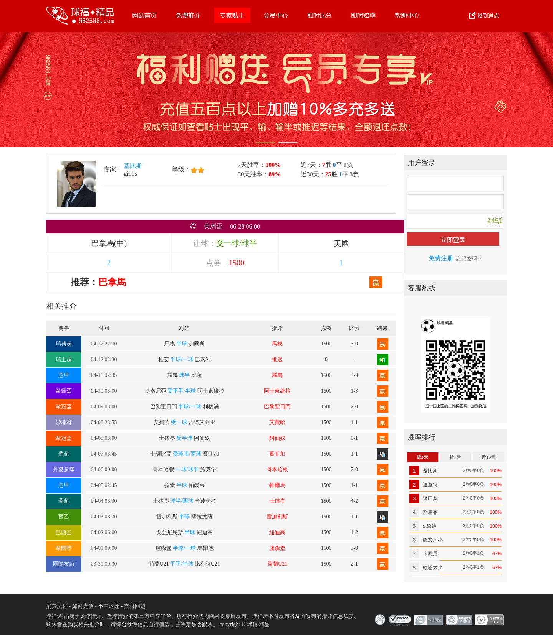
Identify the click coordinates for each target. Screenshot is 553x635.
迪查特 (430, 484)
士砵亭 (277, 501)
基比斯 (133, 166)
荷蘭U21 (277, 564)
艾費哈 (277, 422)
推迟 (277, 359)
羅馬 (277, 375)
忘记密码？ (469, 259)
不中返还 (108, 606)
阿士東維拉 (277, 391)
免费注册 (441, 258)
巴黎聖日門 (277, 407)
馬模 (277, 344)
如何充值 (83, 606)
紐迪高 (277, 532)
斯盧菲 (430, 512)
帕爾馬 (277, 485)
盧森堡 (277, 548)
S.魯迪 (430, 526)
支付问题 (135, 606)
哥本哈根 (277, 469)
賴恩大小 (433, 567)
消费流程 (57, 606)
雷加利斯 (277, 517)
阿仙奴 (277, 438)
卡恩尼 (430, 553)
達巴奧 (430, 498)
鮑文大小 (433, 540)
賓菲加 (277, 454)
